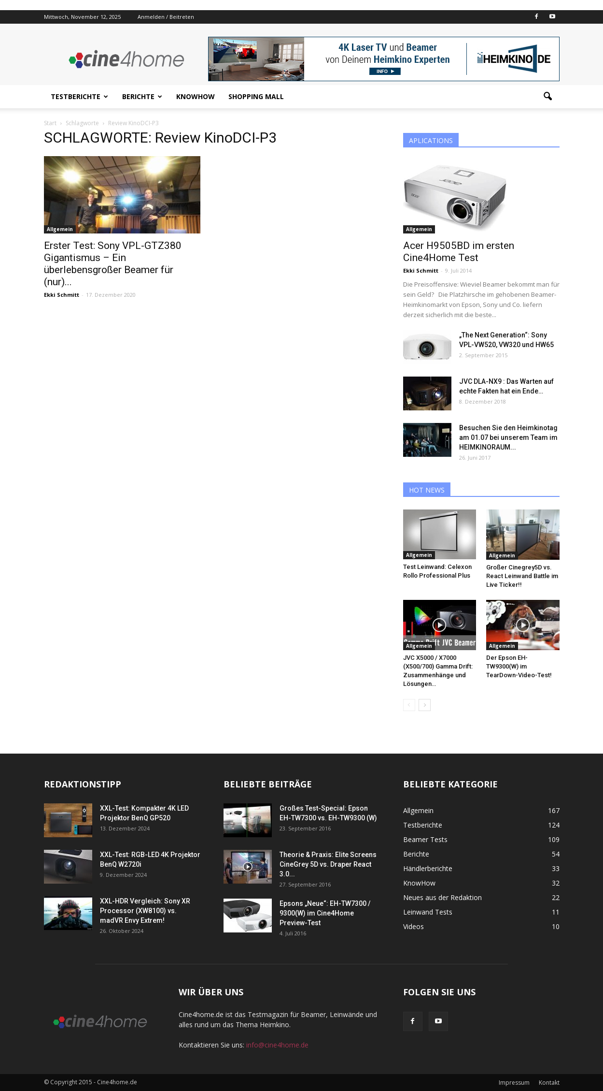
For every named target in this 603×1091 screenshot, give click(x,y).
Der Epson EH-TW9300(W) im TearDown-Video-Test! (519, 666)
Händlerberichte (427, 868)
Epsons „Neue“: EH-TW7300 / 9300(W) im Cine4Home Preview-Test (325, 913)
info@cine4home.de (277, 1044)
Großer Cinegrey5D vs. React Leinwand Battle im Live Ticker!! (522, 576)
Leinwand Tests (427, 911)
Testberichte (79, 96)
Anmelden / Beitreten (166, 16)
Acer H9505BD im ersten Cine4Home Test (458, 251)
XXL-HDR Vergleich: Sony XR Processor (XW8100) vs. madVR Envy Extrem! (145, 910)
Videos (413, 926)
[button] (548, 96)
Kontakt (549, 1082)
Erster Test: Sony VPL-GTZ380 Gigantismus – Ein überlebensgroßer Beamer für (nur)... (113, 264)
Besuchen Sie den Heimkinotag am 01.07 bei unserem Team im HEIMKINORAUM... (508, 437)
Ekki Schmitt (61, 294)
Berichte (142, 96)
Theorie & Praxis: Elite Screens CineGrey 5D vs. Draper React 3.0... (328, 864)
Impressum (514, 1082)
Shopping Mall (256, 96)
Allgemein (60, 229)
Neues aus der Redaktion (442, 897)
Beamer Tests (425, 839)
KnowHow (195, 96)
